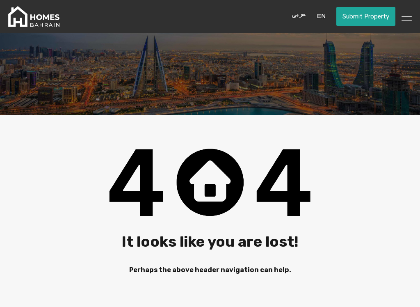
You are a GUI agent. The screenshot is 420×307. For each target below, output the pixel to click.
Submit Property (365, 16)
